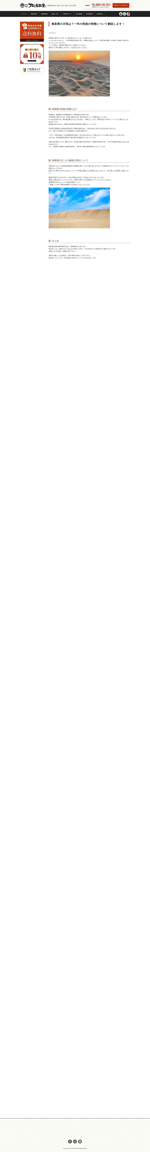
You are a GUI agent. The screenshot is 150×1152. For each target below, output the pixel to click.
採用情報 (89, 14)
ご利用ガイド (67, 14)
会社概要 (79, 14)
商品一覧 (55, 14)
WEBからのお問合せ (121, 5)
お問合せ (100, 14)
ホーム (24, 14)
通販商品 (34, 14)
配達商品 (44, 14)
